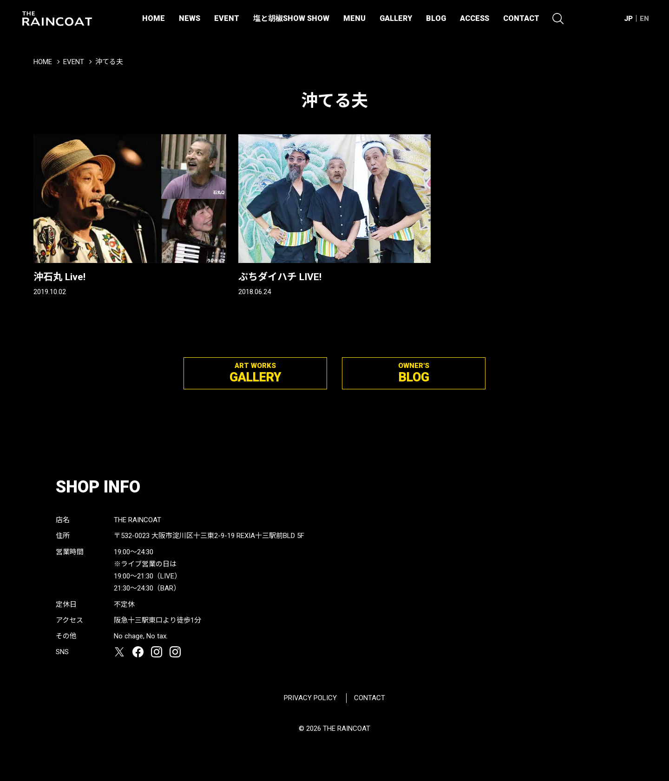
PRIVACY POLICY (310, 698)
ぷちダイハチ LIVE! (279, 276)
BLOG (436, 18)
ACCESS (474, 18)
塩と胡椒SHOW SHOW (291, 18)
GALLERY (396, 18)
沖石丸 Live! (59, 276)
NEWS (189, 18)
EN (644, 18)
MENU (354, 18)
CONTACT (521, 18)
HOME (153, 18)
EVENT (226, 18)
